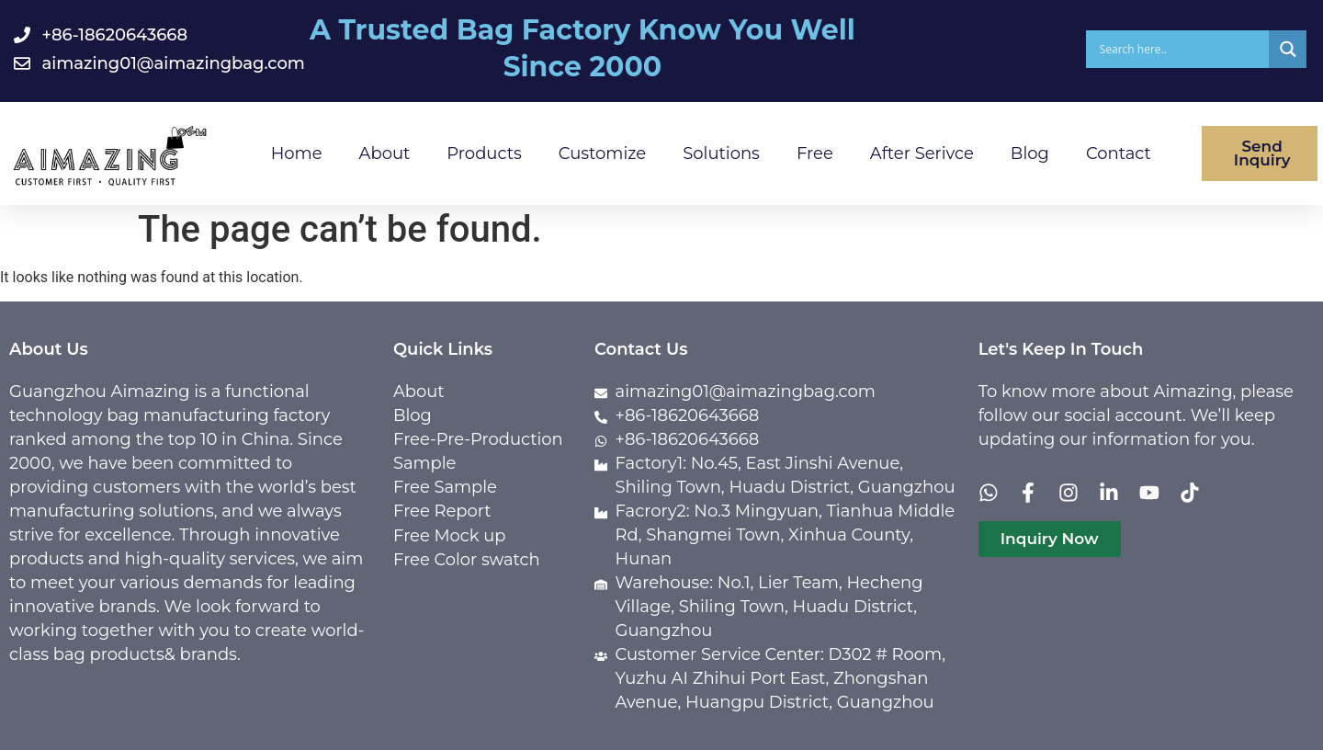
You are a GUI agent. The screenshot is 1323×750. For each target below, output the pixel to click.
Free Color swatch (466, 559)
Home (296, 153)
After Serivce (922, 153)
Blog (1030, 153)
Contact (1118, 153)
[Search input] (1182, 49)
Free (815, 153)
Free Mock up (449, 535)
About (385, 153)
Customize (602, 153)
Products (484, 153)
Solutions (721, 153)
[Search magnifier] (1287, 49)
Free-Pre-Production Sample (478, 451)
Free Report (442, 511)
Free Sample (445, 487)
